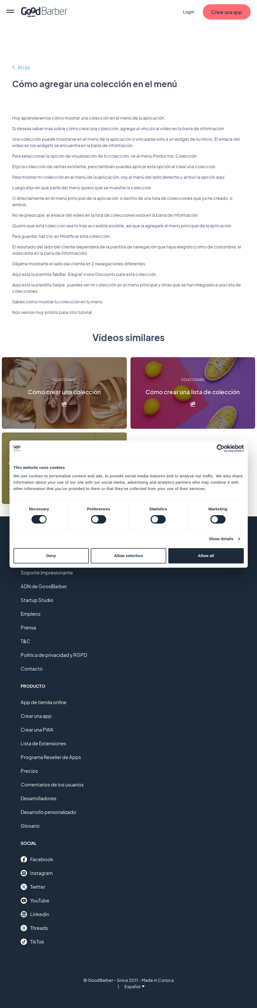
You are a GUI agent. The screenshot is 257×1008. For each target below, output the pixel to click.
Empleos (30, 614)
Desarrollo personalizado (48, 812)
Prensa (28, 627)
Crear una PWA (37, 730)
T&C (25, 641)
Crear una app (36, 716)
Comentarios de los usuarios (52, 784)
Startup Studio (37, 600)
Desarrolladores (38, 798)
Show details (221, 538)
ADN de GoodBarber (44, 586)
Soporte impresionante (47, 572)
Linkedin (35, 914)
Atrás (23, 67)
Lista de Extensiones (43, 743)
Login (188, 12)
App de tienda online (43, 702)
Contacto (32, 669)
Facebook (37, 859)
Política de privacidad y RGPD (54, 655)
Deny (51, 555)
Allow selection (128, 555)
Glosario (30, 826)
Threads (34, 928)
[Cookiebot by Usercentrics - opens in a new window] (220, 448)
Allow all (206, 555)
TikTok (32, 942)
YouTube (35, 900)
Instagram (37, 873)
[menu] (10, 12)
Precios (29, 771)
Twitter (33, 887)
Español (134, 986)
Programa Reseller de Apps (51, 757)
